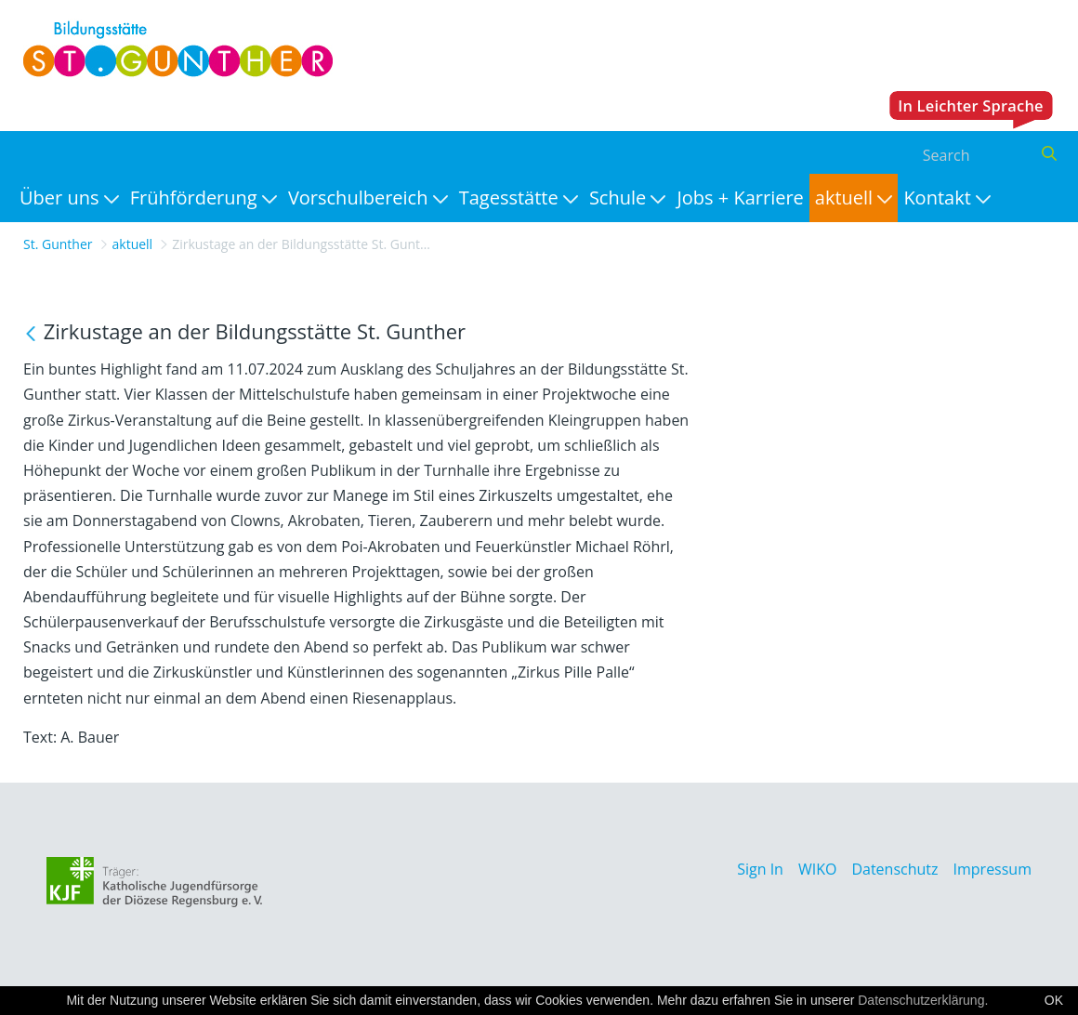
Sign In (760, 869)
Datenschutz (894, 869)
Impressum (992, 869)
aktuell (132, 244)
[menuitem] (69, 198)
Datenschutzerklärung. (923, 1000)
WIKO (817, 869)
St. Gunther (58, 244)
